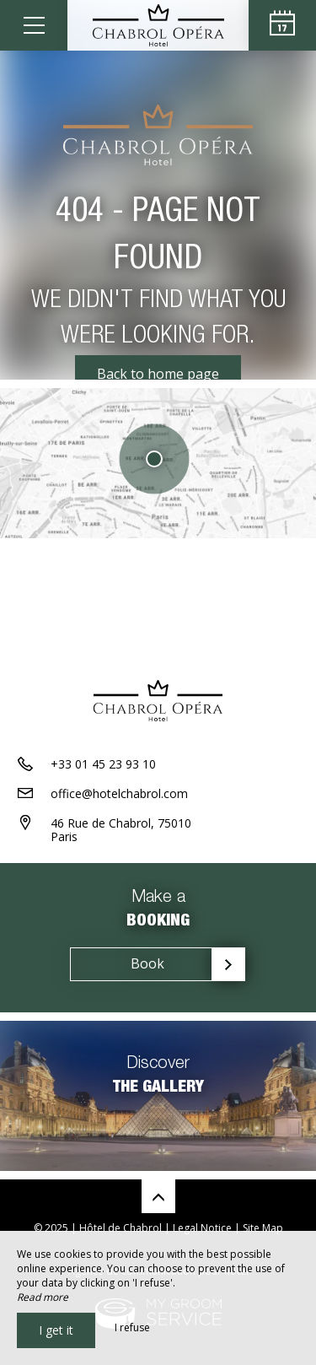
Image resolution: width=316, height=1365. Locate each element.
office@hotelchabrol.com (119, 793)
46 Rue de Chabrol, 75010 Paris (121, 830)
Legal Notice (202, 1228)
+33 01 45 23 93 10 (103, 764)
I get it (56, 1330)
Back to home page (158, 373)
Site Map (263, 1228)
